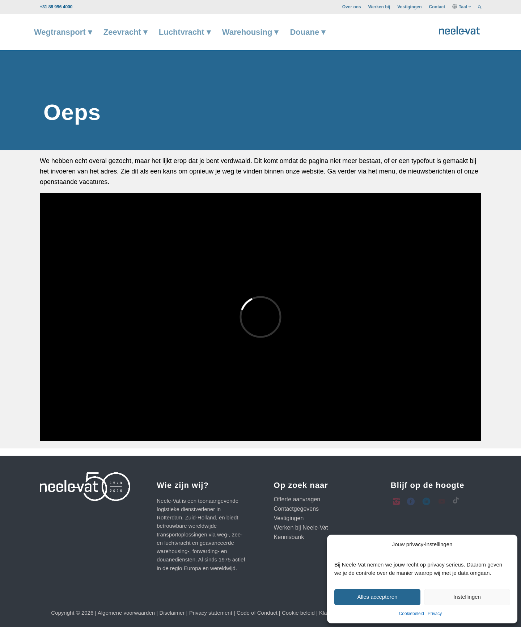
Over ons (351, 6)
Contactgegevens (296, 509)
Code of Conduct (257, 613)
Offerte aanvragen (297, 499)
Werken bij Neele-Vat (301, 527)
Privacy (435, 613)
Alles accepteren (377, 597)
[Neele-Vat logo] (459, 29)
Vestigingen (409, 6)
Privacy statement (210, 613)
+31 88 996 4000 (56, 6)
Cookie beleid (298, 613)
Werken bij (379, 6)
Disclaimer (172, 613)
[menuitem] (352, 7)
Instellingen (467, 597)
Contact (437, 6)
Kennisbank (289, 537)
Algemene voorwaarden (126, 613)
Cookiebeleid (411, 613)
